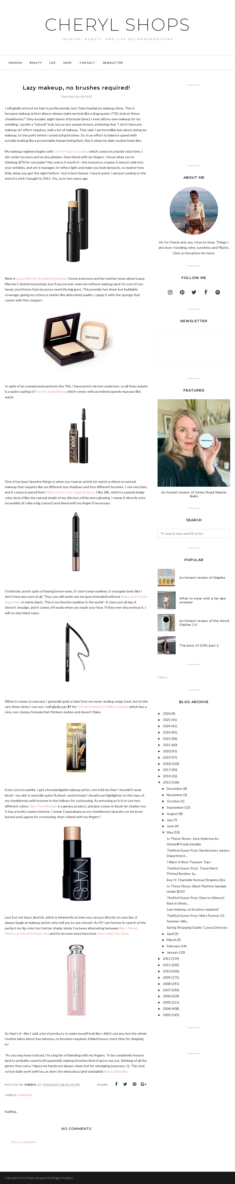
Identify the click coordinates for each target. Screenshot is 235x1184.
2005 (167, 1002)
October (173, 801)
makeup (25, 1095)
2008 (167, 984)
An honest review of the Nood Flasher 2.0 (204, 623)
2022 (167, 738)
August (172, 814)
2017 (167, 770)
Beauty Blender (115, 1071)
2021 (167, 745)
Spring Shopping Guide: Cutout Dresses (197, 927)
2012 (167, 958)
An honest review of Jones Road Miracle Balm (194, 494)
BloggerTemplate (62, 1177)
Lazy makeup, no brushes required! (193, 909)
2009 (167, 977)
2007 (167, 990)
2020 (167, 751)
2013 (167, 782)
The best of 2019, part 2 (199, 645)
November (174, 795)
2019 (167, 757)
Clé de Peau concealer (71, 151)
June (170, 826)
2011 (167, 965)
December (174, 788)
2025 (167, 720)
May (170, 832)
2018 (167, 764)
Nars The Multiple (43, 806)
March (171, 940)
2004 (167, 1008)
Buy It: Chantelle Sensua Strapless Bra (196, 880)
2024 (167, 726)
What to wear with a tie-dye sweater (202, 600)
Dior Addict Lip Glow (113, 933)
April (170, 934)
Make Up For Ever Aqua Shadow (70, 492)
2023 (167, 732)
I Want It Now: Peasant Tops (189, 862)
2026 (167, 713)
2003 (167, 1015)
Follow (162, 677)
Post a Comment (23, 1142)
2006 (167, 996)
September (175, 807)
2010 (167, 971)
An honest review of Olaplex (202, 577)
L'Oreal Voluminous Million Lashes (102, 707)
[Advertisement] (194, 125)
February (173, 946)
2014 (167, 776)
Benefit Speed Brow (50, 391)
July (170, 820)
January (172, 952)
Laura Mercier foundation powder (41, 278)
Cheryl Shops (117, 23)
